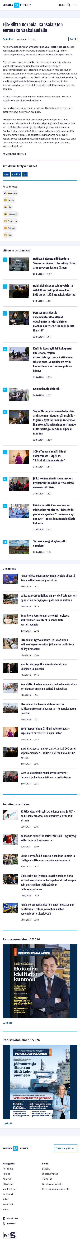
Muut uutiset (10, 1189)
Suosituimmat (50, 1174)
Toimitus (47, 1179)
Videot (6, 1199)
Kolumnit (8, 1204)
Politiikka (8, 39)
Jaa (73, 39)
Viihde (6, 1209)
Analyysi (7, 1179)
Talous (6, 1174)
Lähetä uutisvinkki (52, 1184)
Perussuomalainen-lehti (55, 1189)
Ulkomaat (8, 1184)
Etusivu (46, 1169)
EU (25, 174)
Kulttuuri (8, 1194)
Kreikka (16, 174)
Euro (6, 174)
